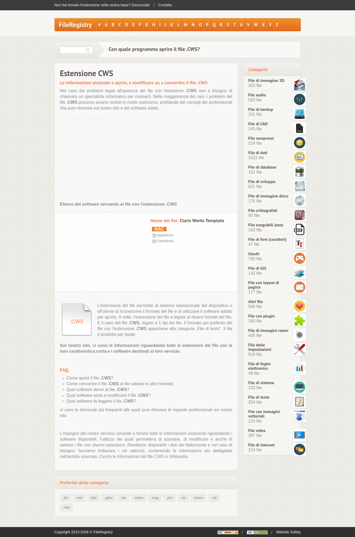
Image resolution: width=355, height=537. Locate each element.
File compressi (261, 138)
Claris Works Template (202, 220)
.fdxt (93, 498)
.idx (123, 498)
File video (257, 430)
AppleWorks (165, 235)
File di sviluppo (262, 181)
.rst (183, 498)
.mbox (138, 498)
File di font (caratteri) (267, 239)
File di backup (260, 109)
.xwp (66, 507)
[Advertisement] (146, 159)
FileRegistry (75, 24)
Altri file (255, 301)
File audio (257, 95)
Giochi (254, 254)
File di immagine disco (268, 196)
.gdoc (109, 498)
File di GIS (257, 268)
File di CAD (258, 124)
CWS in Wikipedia (171, 456)
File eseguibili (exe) (265, 225)
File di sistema (261, 382)
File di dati (257, 152)
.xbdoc (198, 498)
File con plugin (261, 316)
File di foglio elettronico (259, 366)
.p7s (169, 498)
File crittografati (262, 210)
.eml (79, 498)
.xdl (214, 498)
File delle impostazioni (259, 347)
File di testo (259, 397)
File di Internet (261, 445)
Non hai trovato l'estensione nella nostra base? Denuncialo (102, 5)
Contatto (165, 5)
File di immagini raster (268, 330)
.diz (65, 498)
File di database (262, 167)
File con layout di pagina (263, 284)
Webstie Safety (288, 532)
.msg (155, 498)
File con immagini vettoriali (264, 413)
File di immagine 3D (266, 80)
